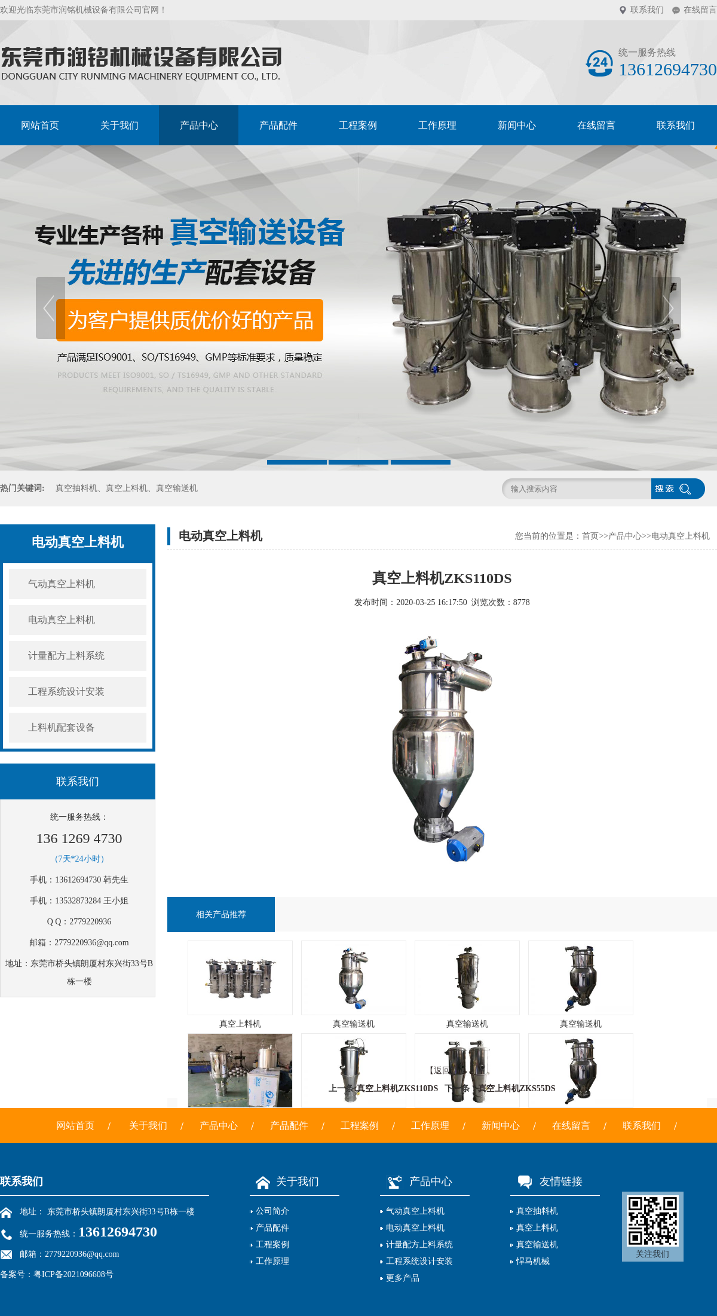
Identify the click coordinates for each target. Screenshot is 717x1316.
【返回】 (442, 1070)
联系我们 (647, 9)
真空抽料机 (537, 1211)
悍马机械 (533, 1261)
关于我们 (119, 125)
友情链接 (546, 1181)
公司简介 (272, 1211)
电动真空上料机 (61, 620)
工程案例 (358, 125)
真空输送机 (537, 1244)
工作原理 (437, 125)
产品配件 (278, 125)
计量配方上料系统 (66, 656)
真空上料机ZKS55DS (517, 1088)
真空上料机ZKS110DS (397, 1088)
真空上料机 (537, 1227)
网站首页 (40, 125)
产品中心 (199, 125)
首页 (590, 536)
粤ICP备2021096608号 (73, 1274)
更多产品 (402, 1278)
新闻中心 (517, 125)
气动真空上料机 (61, 584)
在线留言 (700, 9)
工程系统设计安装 (66, 691)
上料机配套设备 (61, 727)
